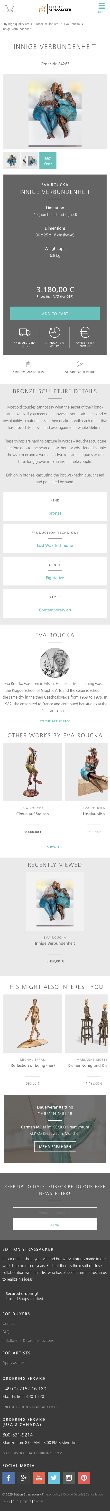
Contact (9, 1323)
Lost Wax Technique (55, 545)
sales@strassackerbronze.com (33, 1453)
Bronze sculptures (46, 24)
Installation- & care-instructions (28, 1340)
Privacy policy (51, 1494)
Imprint (26, 1501)
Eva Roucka (72, 24)
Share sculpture (80, 367)
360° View (48, 161)
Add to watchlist (28, 367)
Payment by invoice (84, 337)
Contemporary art (55, 610)
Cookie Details (73, 1494)
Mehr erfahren (55, 1146)
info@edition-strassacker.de (31, 1407)
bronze (55, 513)
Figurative (55, 577)
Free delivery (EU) (25, 337)
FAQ (5, 1331)
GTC (16, 1501)
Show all (55, 847)
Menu (101, 8)
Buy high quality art (15, 24)
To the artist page (55, 721)
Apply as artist (14, 1362)
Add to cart (55, 313)
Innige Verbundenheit (16, 29)
